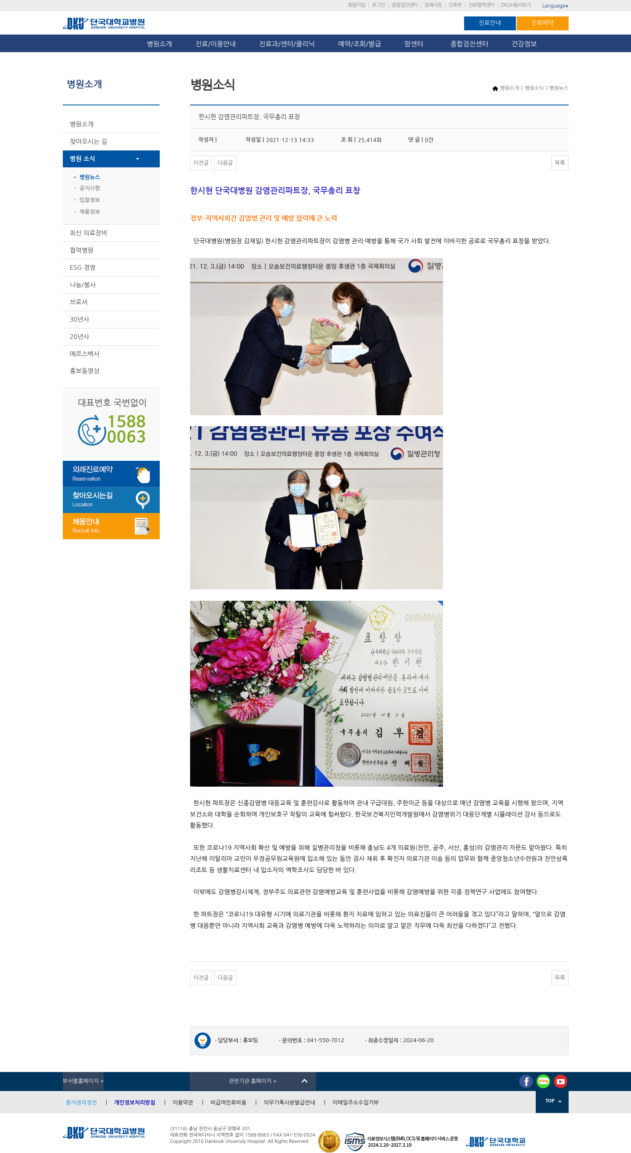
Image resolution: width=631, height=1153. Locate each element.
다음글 (225, 163)
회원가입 (356, 5)
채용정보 (90, 212)
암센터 (415, 43)
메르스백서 (85, 354)
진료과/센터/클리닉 (287, 43)
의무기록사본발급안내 (289, 1102)
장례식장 (433, 5)
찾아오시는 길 (88, 141)
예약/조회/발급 (359, 43)
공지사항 (90, 188)
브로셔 (79, 302)
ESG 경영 (83, 267)
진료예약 (543, 23)
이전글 (201, 163)
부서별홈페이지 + (83, 1081)
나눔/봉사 (83, 285)
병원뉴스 (90, 177)
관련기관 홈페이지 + (253, 1081)
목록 (560, 163)
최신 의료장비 (88, 233)
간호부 (455, 5)
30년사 (79, 319)
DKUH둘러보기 (516, 5)
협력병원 (82, 250)
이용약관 (182, 1102)
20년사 (79, 336)
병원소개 (159, 43)
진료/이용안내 (215, 43)
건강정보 (524, 43)
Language (555, 5)
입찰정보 (90, 200)
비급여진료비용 (228, 1102)
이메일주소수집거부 (356, 1102)
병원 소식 (83, 159)
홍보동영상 (85, 371)
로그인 (378, 5)
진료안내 (490, 23)
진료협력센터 (481, 5)
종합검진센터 (405, 5)
